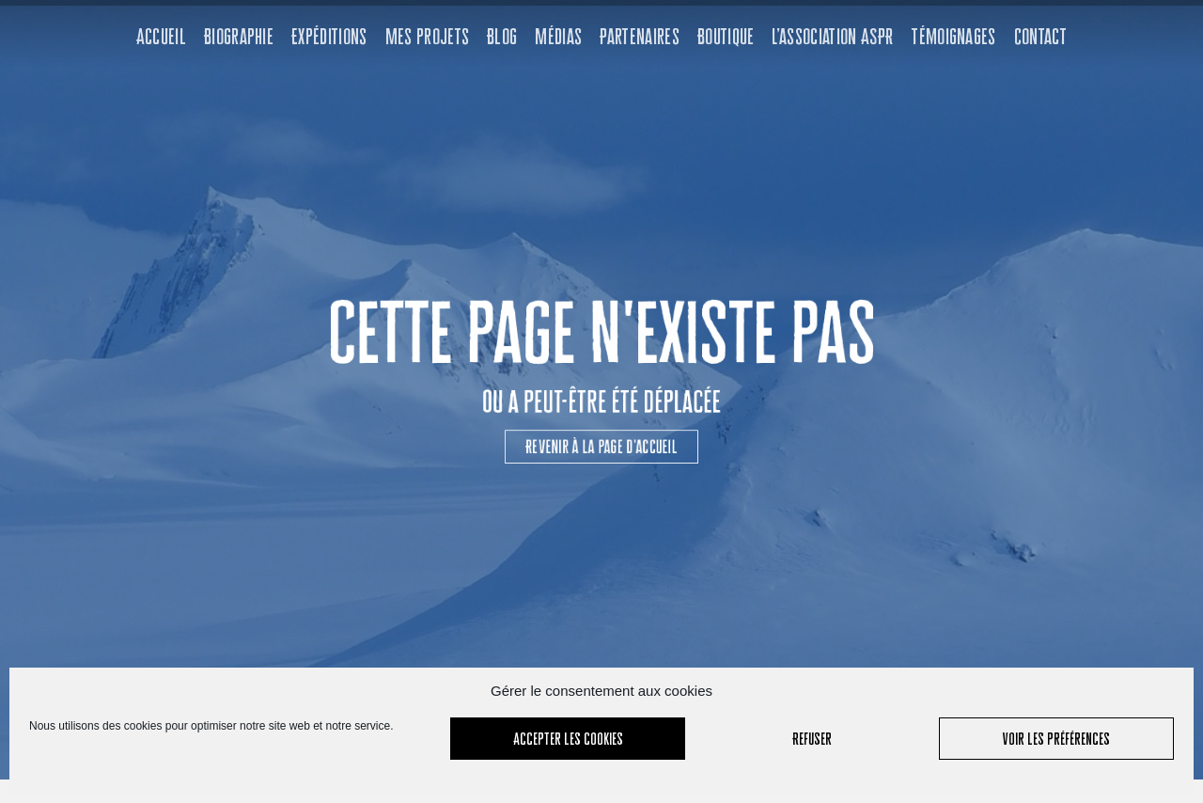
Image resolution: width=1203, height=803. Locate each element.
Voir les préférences (1056, 739)
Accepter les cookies (568, 739)
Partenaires (640, 36)
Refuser (812, 739)
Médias (558, 36)
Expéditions (329, 36)
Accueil (161, 36)
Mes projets (427, 36)
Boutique (726, 36)
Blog (502, 36)
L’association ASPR (832, 36)
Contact (1040, 36)
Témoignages (953, 36)
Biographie (238, 36)
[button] (602, 423)
